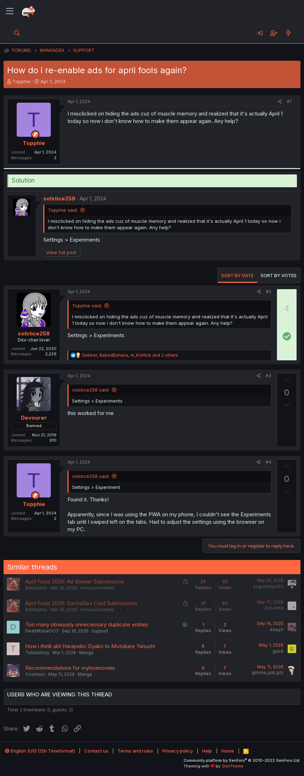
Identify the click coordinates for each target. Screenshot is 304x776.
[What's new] (288, 33)
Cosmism (35, 674)
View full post (61, 252)
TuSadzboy (37, 652)
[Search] (17, 33)
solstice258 (59, 198)
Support (100, 631)
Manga (86, 652)
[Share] (280, 102)
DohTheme (232, 766)
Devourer (34, 417)
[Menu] (9, 11)
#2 (268, 291)
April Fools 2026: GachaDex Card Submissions (81, 603)
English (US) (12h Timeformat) (40, 751)
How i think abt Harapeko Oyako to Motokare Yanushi (90, 646)
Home (227, 751)
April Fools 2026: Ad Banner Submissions (74, 581)
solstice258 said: (90, 390)
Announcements (97, 588)
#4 (268, 462)
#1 (289, 101)
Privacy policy (177, 751)
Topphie (21, 81)
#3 (268, 375)
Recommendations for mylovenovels (70, 667)
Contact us (96, 751)
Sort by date (237, 275)
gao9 (277, 651)
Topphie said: (63, 210)
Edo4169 (274, 608)
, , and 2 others (130, 355)
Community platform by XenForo (242, 760)
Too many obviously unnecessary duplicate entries (86, 624)
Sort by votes (279, 275)
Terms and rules (135, 751)
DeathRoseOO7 (42, 631)
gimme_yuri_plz (267, 672)
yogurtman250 (268, 586)
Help (207, 751)
